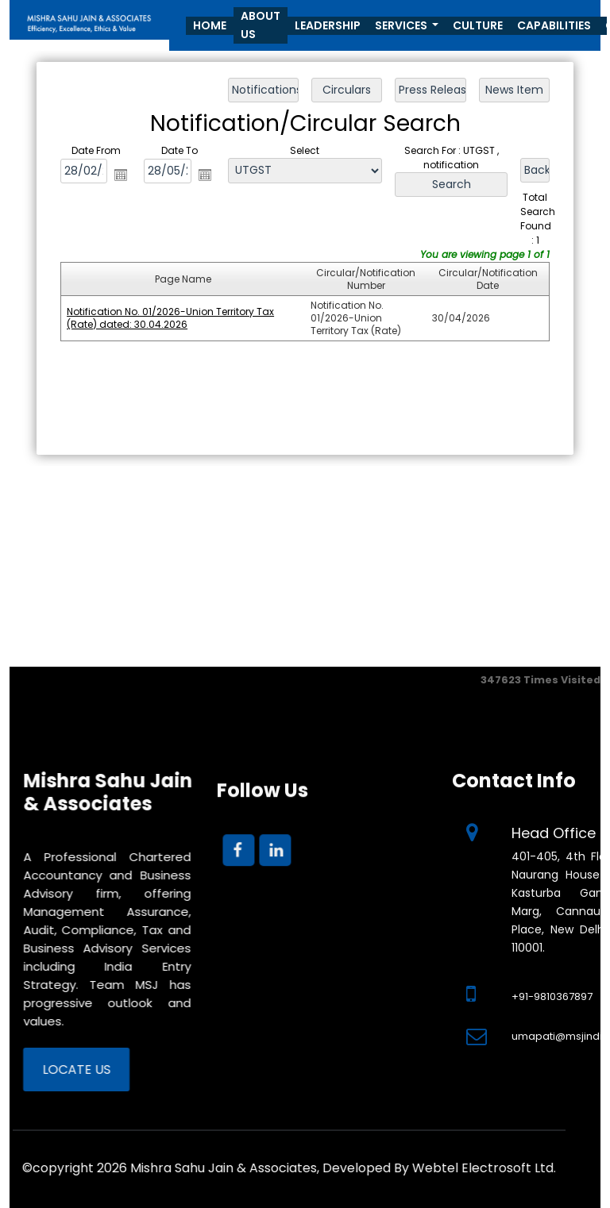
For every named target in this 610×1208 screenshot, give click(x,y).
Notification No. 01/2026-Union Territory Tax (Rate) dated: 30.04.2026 (171, 318)
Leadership (328, 25)
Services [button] (402, 25)
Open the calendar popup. (121, 174)
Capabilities (554, 25)
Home (209, 25)
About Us (260, 25)
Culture (478, 25)
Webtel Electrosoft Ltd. (212, 1168)
